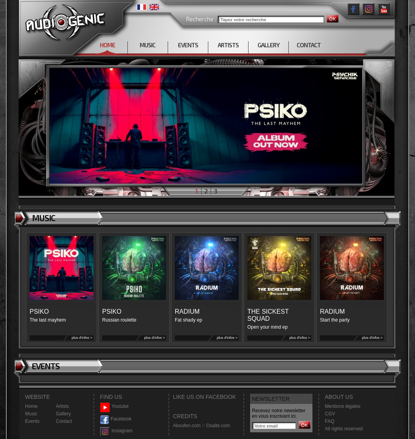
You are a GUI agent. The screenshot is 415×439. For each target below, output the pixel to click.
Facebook (116, 419)
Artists (62, 406)
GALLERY (268, 44)
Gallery (63, 414)
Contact (64, 421)
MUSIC (147, 44)
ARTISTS (228, 44)
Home (31, 406)
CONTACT (309, 44)
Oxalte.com (218, 425)
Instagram (116, 431)
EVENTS (188, 44)
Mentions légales (343, 406)
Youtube (114, 406)
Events (32, 421)
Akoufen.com (187, 425)
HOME (107, 44)
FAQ (330, 421)
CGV (330, 414)
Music (31, 414)
